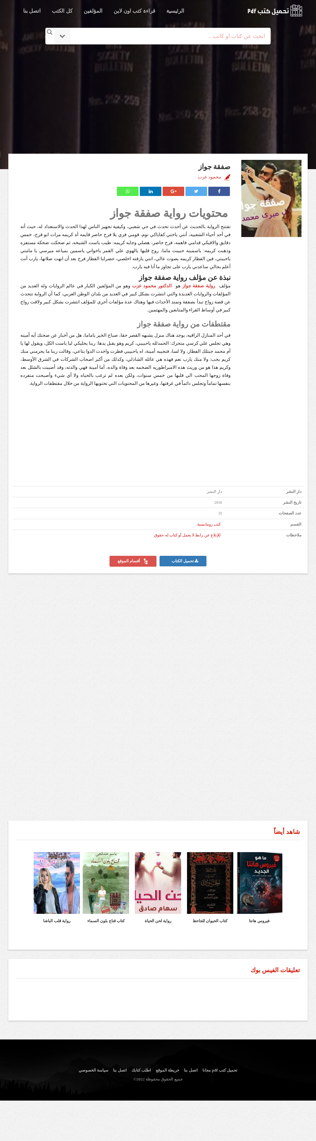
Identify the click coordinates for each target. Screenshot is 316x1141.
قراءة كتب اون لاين (134, 11)
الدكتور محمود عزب (152, 285)
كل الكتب (62, 11)
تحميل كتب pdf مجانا (219, 1070)
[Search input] (166, 36)
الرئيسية (175, 11)
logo (275, 10)
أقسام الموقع (133, 561)
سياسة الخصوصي (93, 1070)
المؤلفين (93, 11)
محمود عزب (210, 176)
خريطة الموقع (167, 1070)
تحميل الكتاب (185, 561)
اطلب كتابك (141, 1070)
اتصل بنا (32, 11)
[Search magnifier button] (49, 32)
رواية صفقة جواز (198, 285)
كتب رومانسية (209, 524)
